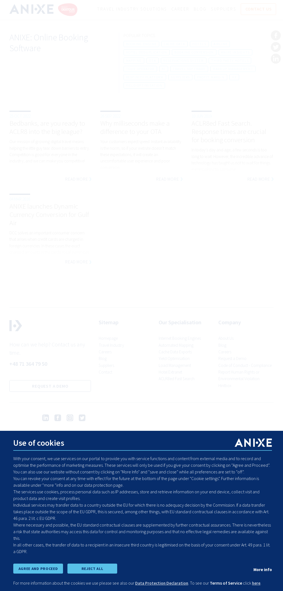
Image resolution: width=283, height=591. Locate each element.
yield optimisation (144, 86)
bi (164, 69)
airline (221, 44)
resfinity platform (145, 77)
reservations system (183, 61)
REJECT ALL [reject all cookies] (92, 568)
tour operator (140, 69)
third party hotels (230, 61)
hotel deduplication (146, 52)
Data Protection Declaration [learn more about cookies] (163, 583)
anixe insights (235, 52)
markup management (233, 69)
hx (234, 77)
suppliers (180, 77)
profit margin (210, 77)
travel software (189, 69)
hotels (199, 44)
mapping (134, 61)
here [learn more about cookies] (259, 583)
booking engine (141, 44)
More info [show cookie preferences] (262, 569)
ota (152, 61)
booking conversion (194, 52)
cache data (174, 44)
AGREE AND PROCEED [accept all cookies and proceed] (38, 568)
